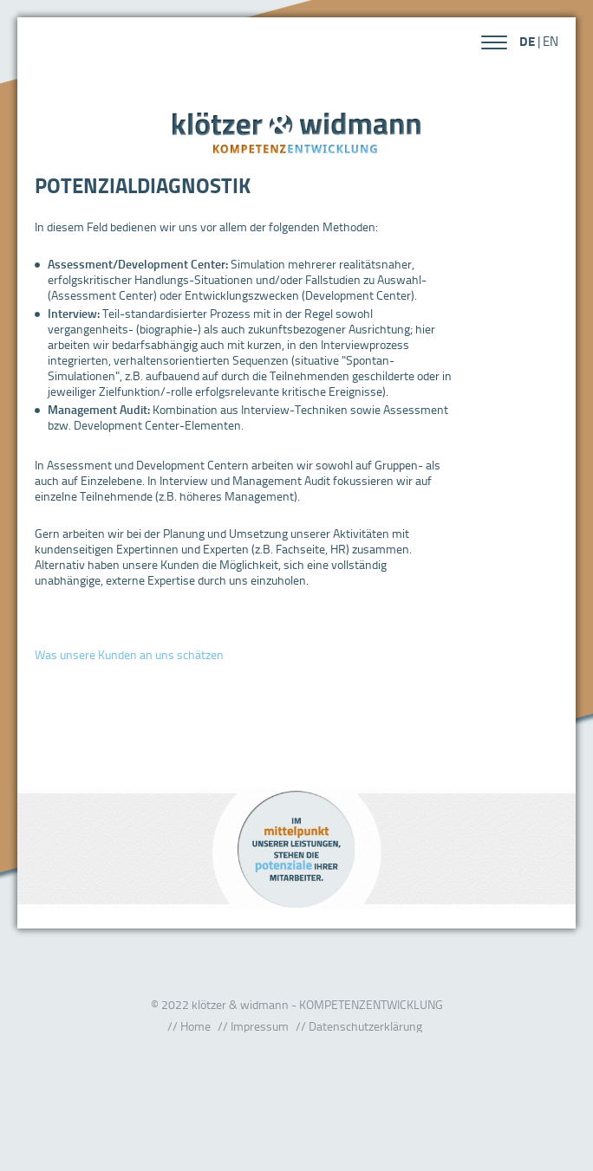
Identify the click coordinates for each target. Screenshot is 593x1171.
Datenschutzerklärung (365, 1026)
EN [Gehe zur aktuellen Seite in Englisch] (550, 41)
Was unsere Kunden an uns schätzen (129, 654)
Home (195, 1026)
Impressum (260, 1026)
